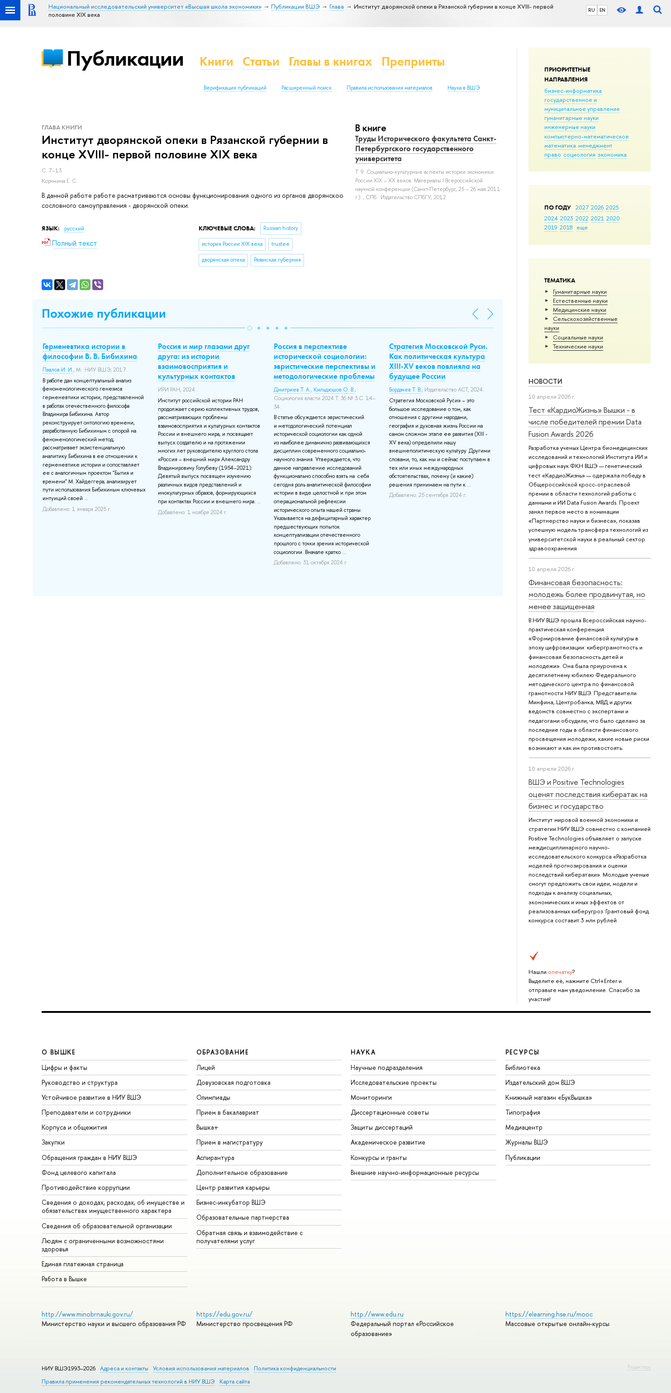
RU (591, 10)
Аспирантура (215, 1157)
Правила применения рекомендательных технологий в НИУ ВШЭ (128, 1381)
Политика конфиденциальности (295, 1368)
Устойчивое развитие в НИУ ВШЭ (91, 1097)
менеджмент (595, 145)
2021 (597, 218)
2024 (551, 218)
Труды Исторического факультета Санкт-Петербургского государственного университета (425, 148)
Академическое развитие (388, 1142)
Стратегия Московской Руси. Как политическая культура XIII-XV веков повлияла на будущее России (438, 361)
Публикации (125, 58)
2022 (582, 218)
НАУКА (363, 1052)
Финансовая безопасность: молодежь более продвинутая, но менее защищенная (586, 594)
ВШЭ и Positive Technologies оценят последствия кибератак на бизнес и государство (587, 794)
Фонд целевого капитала (79, 1172)
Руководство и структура (80, 1082)
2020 (613, 218)
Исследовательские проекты (394, 1082)
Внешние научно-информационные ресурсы (415, 1172)
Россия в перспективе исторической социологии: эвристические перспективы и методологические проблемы (325, 361)
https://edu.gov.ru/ (224, 1314)
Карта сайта (234, 1381)
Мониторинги (371, 1097)
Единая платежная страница (83, 1263)
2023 (566, 218)
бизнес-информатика (573, 90)
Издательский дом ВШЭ (540, 1082)
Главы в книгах (330, 61)
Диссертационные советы (390, 1112)
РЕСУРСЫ (522, 1052)
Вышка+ (207, 1127)
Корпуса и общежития (74, 1127)
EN (602, 10)
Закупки (53, 1142)
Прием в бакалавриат (227, 1112)
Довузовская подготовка (233, 1082)
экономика (612, 154)
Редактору (639, 1367)
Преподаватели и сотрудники (86, 1112)
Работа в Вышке (64, 1278)
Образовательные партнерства (242, 1217)
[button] (249, 328)
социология (579, 154)
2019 (550, 227)
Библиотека (522, 1067)
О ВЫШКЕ (59, 1052)
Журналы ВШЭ (526, 1142)
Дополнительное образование (242, 1172)
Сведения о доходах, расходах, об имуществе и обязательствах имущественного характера (113, 1206)
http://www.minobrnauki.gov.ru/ (87, 1314)
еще (582, 227)
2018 (566, 227)
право (552, 154)
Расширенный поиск (306, 87)
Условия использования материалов (201, 1368)
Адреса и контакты (124, 1368)
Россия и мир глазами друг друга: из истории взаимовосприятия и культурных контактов (204, 361)
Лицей (205, 1067)
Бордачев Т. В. (405, 389)
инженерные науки (569, 127)
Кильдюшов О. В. (334, 389)
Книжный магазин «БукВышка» (548, 1097)
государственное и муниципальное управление (582, 104)
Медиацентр (524, 1127)
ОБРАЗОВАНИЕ (222, 1052)
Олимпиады (213, 1097)
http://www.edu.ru (377, 1314)
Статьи (261, 61)
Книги (216, 61)
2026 (597, 207)
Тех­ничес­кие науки (578, 346)
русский (74, 228)
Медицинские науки (579, 309)
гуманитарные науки (571, 118)
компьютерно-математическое (586, 136)
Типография (522, 1112)
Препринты (413, 61)
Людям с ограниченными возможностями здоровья (103, 1244)
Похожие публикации (104, 313)
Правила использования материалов (390, 87)
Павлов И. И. (58, 369)
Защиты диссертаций (382, 1127)
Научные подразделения (387, 1067)
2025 (612, 207)
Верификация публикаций (235, 87)
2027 (582, 207)
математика (560, 145)
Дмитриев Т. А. (292, 389)
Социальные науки (578, 337)
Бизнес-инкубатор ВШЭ (231, 1202)
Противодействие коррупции (86, 1187)
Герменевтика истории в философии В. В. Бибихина (90, 351)
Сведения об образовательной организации (107, 1225)
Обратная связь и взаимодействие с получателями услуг (249, 1236)
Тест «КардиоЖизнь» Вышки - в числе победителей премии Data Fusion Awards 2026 (585, 422)
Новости (545, 381)
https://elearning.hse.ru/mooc (549, 1314)
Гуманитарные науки (580, 291)
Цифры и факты (64, 1067)
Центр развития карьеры (233, 1187)
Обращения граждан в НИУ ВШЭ (89, 1157)
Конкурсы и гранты (379, 1157)
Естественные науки (580, 300)
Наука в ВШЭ (463, 87)
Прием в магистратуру (229, 1142)
